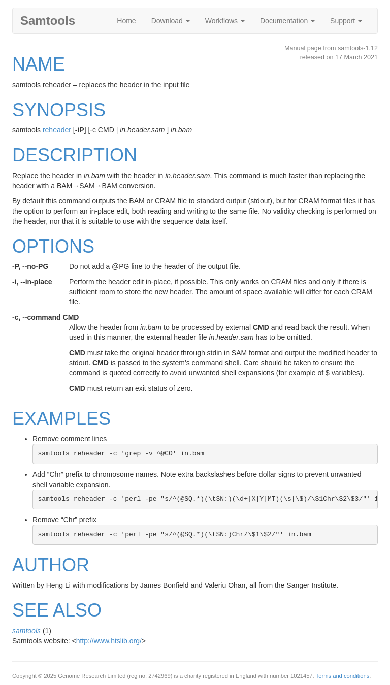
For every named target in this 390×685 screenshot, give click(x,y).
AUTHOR (50, 565)
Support (346, 21)
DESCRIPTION (74, 155)
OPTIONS (53, 246)
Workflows (225, 21)
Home (126, 21)
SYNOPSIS (59, 109)
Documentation (287, 21)
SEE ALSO (57, 610)
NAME (38, 64)
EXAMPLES (61, 418)
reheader (57, 130)
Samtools (47, 20)
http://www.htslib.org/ (109, 641)
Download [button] (170, 21)
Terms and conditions (343, 676)
